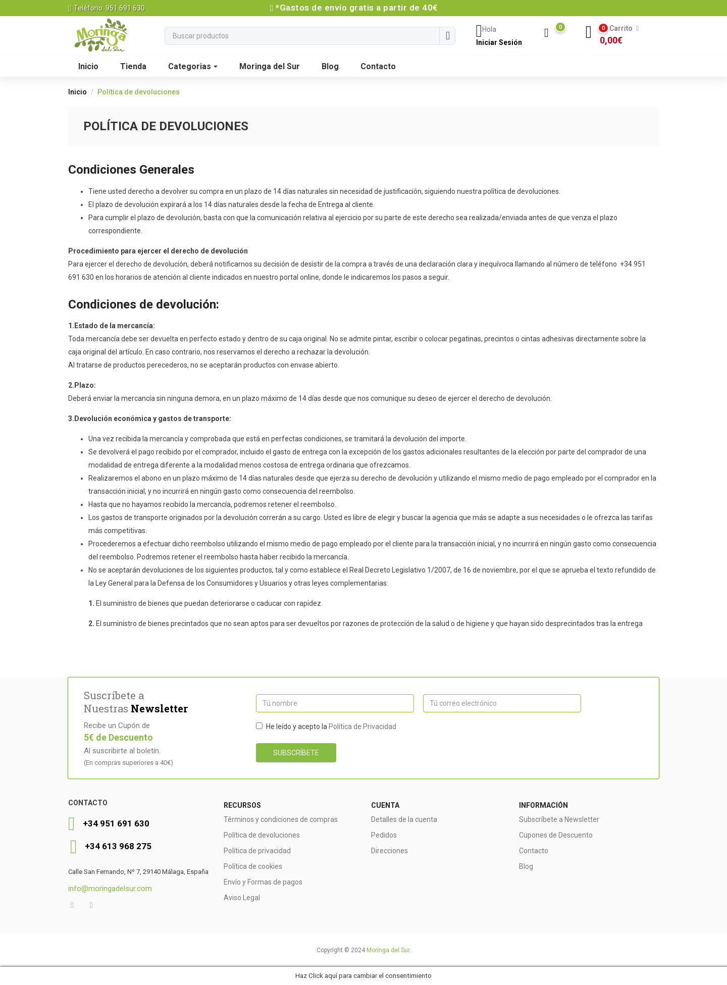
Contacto (378, 66)
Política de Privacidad (362, 726)
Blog (330, 66)
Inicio (88, 66)
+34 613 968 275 (118, 846)
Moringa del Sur (269, 66)
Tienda (133, 66)
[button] (621, 34)
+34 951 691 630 (116, 823)
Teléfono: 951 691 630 (106, 8)
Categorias (193, 66)
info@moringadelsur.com (110, 888)
